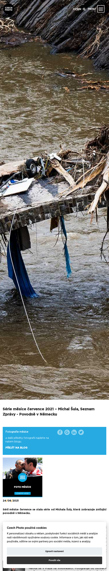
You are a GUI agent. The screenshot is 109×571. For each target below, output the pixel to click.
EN (79, 9)
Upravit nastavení (54, 551)
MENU (92, 9)
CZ (75, 9)
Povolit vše (54, 560)
